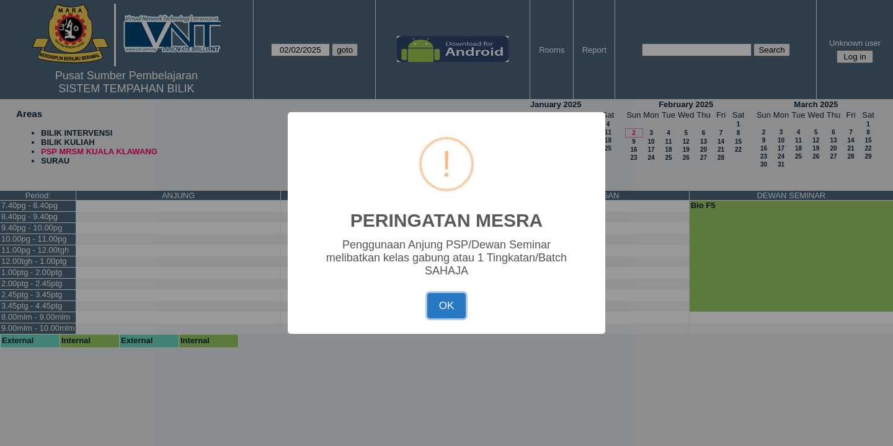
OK (447, 306)
